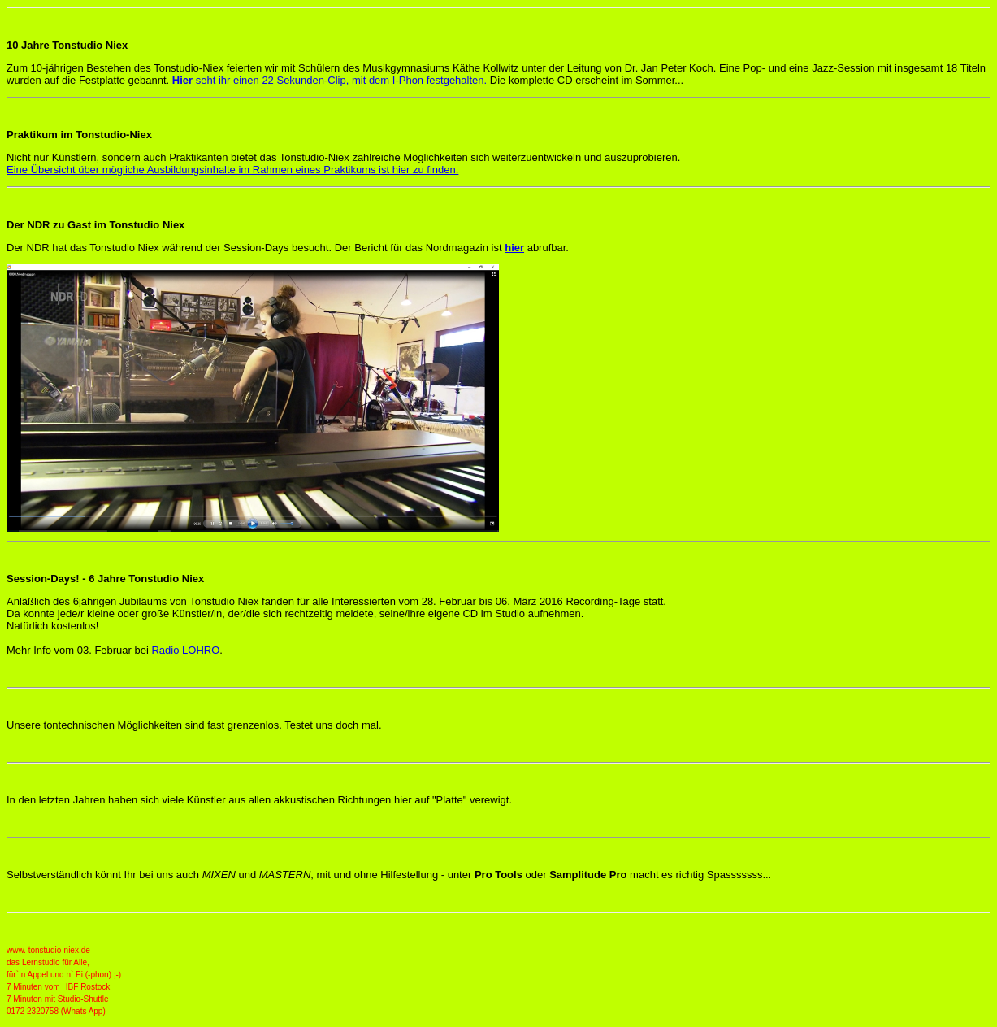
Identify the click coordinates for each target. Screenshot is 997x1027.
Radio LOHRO (185, 650)
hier (514, 248)
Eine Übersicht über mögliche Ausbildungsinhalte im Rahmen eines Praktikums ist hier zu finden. (232, 169)
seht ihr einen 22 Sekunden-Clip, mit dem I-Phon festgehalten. (329, 80)
